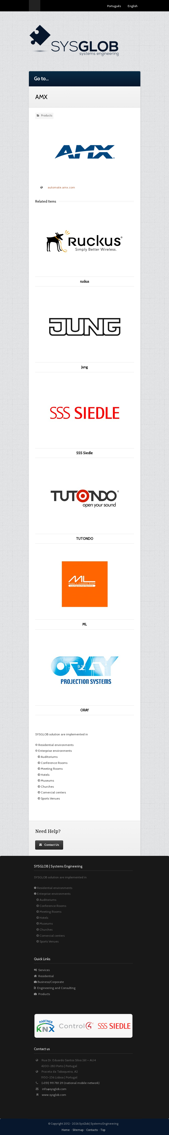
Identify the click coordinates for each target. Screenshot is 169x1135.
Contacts (92, 1130)
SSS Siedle (84, 453)
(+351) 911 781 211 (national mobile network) (71, 1083)
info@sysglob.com (54, 1089)
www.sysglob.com (54, 1095)
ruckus (84, 281)
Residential (44, 976)
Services (42, 970)
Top (102, 1130)
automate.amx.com (61, 187)
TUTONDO (84, 539)
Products (46, 115)
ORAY (84, 710)
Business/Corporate (49, 982)
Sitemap (77, 1130)
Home (66, 1130)
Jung (84, 367)
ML (84, 624)
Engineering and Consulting (55, 988)
